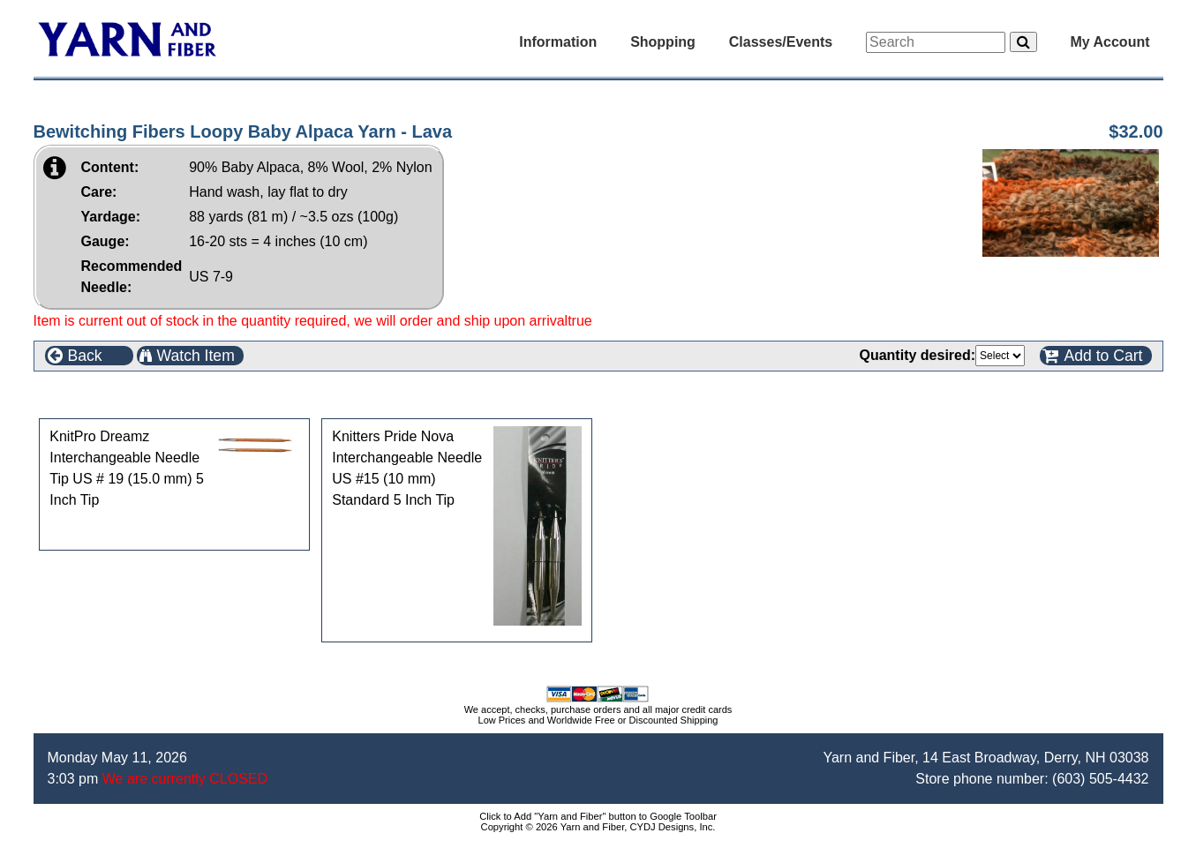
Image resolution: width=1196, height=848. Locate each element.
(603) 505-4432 (1100, 778)
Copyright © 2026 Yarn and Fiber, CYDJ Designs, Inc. (598, 827)
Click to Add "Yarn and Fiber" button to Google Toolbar (598, 816)
